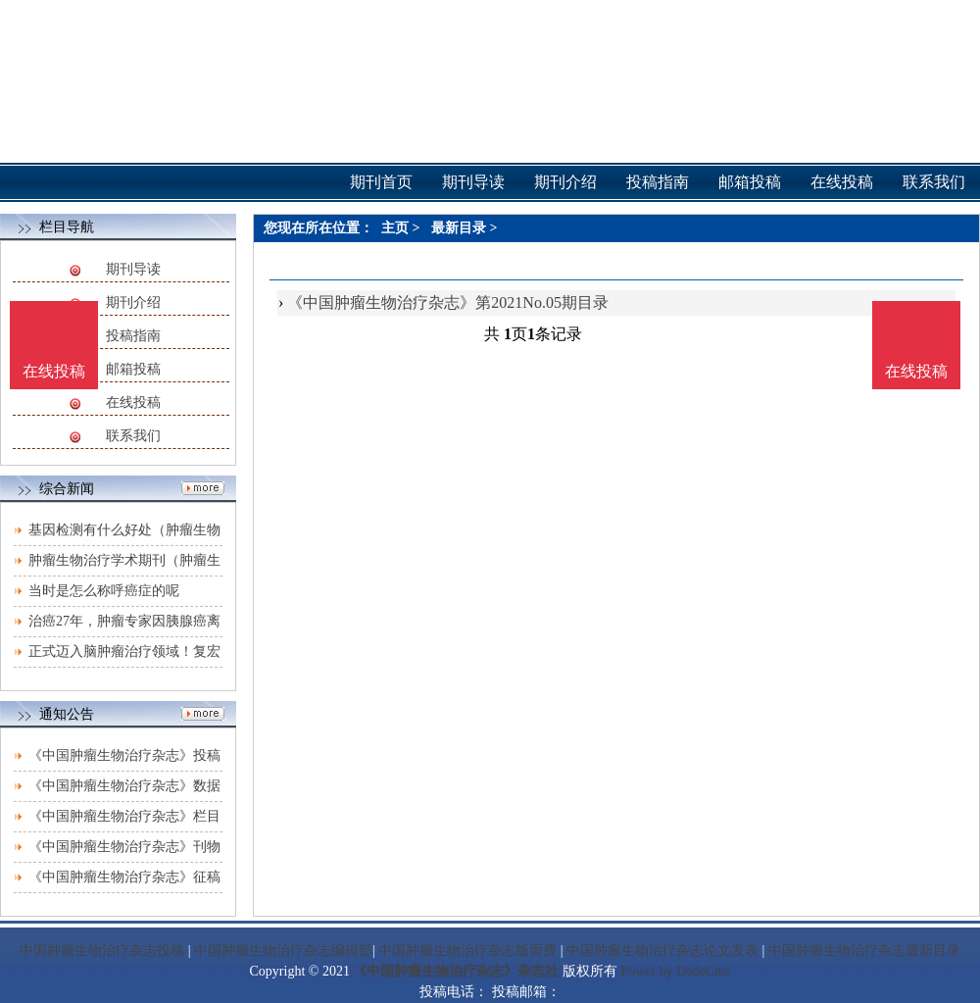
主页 (395, 228)
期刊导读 (133, 269)
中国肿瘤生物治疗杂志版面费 (467, 950)
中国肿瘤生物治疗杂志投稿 (102, 950)
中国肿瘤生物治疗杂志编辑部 (283, 950)
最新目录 (458, 228)
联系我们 (133, 435)
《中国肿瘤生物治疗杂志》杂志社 (456, 971)
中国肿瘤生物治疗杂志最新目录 (864, 950)
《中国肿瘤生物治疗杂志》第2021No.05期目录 (448, 302)
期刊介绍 (133, 302)
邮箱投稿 (133, 369)
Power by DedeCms (675, 971)
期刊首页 (381, 182)
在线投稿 (133, 402)
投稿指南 (133, 335)
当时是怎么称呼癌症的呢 (103, 590)
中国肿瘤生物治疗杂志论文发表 (662, 950)
